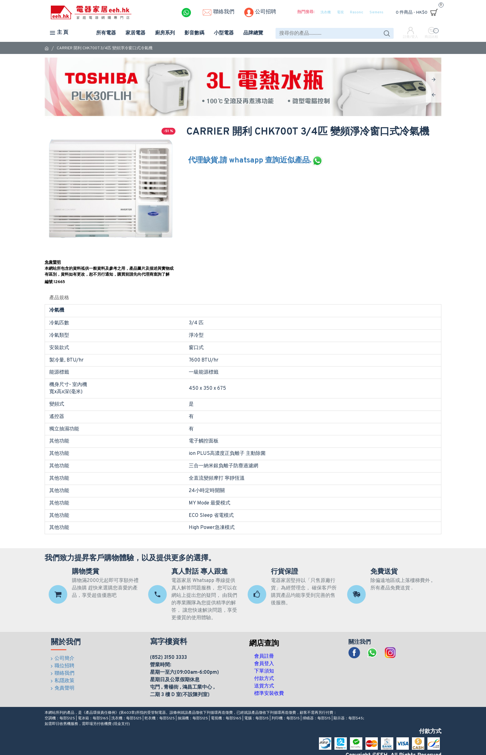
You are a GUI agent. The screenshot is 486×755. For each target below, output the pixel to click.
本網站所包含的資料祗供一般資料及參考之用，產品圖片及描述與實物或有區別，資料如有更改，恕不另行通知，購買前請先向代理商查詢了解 (109, 272)
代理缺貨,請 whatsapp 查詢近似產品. (255, 161)
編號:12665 (55, 282)
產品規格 (59, 298)
